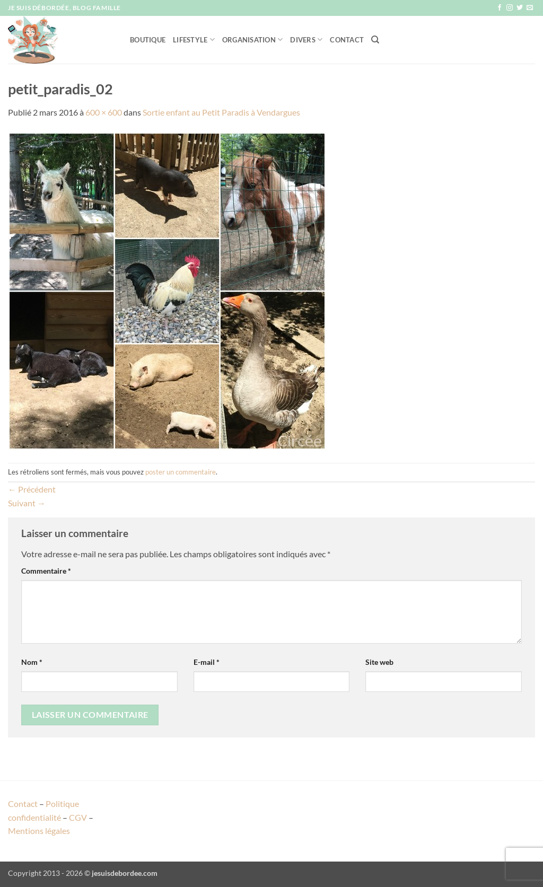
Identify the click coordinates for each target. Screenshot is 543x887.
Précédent (32, 489)
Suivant (27, 503)
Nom (31, 661)
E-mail (207, 661)
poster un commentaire (180, 472)
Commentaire (46, 570)
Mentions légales (39, 830)
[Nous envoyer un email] (530, 8)
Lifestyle (194, 39)
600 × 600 (103, 112)
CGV (78, 817)
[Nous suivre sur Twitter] (519, 8)
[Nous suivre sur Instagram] (509, 8)
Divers (306, 39)
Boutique (147, 40)
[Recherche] (375, 40)
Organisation (252, 39)
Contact (347, 40)
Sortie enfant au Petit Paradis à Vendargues (221, 112)
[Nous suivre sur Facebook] (499, 8)
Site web (379, 661)
